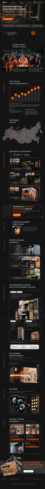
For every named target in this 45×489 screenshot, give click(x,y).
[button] (38, 2)
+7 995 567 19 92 (27, 478)
